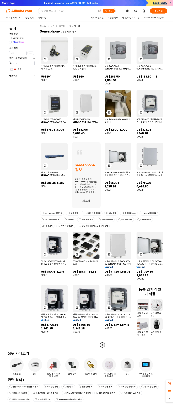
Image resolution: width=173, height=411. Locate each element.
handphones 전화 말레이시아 (69, 399)
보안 (53, 26)
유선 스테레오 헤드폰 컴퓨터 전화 (93, 226)
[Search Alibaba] (68, 11)
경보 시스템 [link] (74, 26)
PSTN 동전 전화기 (149, 213)
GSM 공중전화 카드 (127, 387)
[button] (100, 11)
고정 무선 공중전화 (50, 219)
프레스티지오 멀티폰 (105, 393)
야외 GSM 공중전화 (18, 393)
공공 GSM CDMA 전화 (19, 399)
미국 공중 (73, 213)
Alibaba (43, 26)
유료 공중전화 (125, 219)
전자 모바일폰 (144, 219)
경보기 (62, 26)
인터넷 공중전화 (42, 399)
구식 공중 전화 (86, 219)
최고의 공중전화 (149, 387)
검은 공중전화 (85, 387)
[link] (169, 383)
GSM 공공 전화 (105, 387)
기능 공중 (111, 213)
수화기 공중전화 (66, 226)
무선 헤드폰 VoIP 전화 (130, 393)
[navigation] (21, 186)
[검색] (109, 11)
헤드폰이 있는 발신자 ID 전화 (45, 393)
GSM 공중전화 (51, 387)
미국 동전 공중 (106, 219)
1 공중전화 (47, 226)
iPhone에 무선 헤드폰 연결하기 (77, 393)
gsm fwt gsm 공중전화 (52, 213)
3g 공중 (69, 219)
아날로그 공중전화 (92, 213)
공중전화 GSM (129, 213)
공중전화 (68, 387)
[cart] (136, 11)
